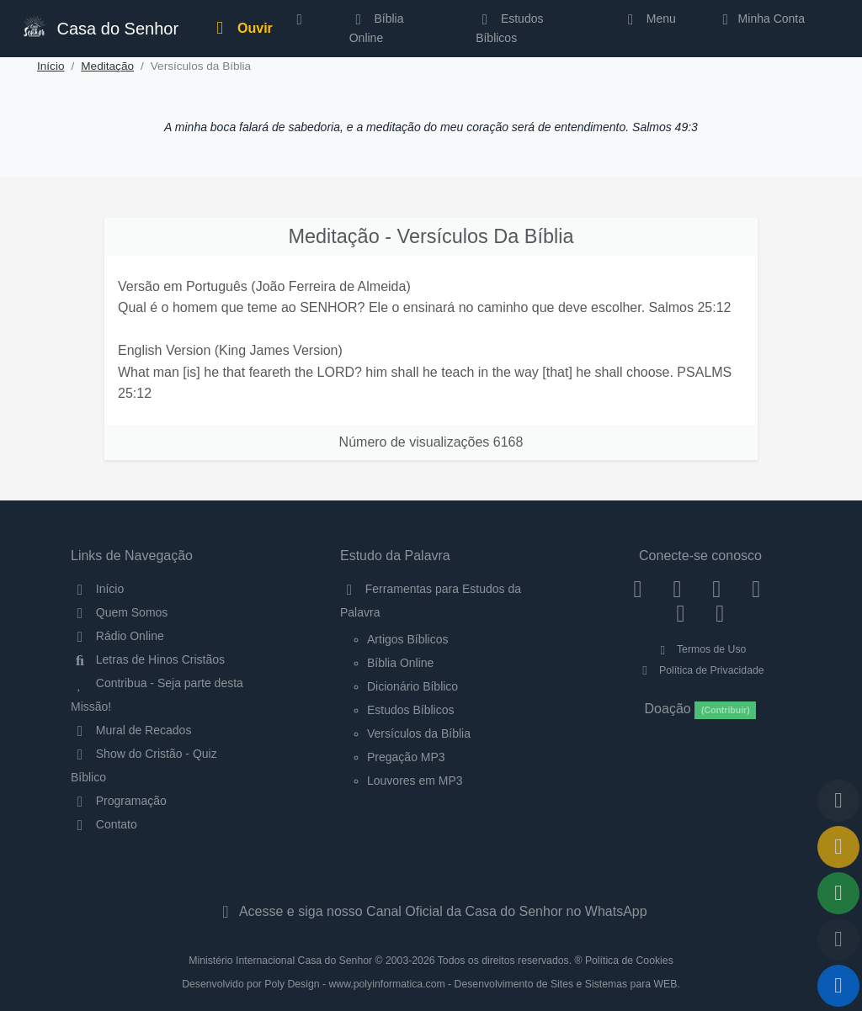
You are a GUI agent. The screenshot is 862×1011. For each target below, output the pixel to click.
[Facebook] (637, 588)
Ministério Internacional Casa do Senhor (280, 960)
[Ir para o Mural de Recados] (838, 847)
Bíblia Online (376, 28)
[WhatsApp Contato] (680, 613)
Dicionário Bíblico (412, 686)
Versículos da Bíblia (419, 733)
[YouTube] (756, 588)
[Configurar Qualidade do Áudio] (838, 939)
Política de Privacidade (700, 670)
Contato (104, 824)
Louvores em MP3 (415, 780)
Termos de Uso (701, 649)
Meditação (107, 66)
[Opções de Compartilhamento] (838, 893)
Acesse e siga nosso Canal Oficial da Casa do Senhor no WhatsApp (430, 911)
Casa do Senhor (99, 26)
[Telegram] (720, 613)
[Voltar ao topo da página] (838, 801)
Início (51, 66)
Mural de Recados (131, 730)
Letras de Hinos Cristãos (148, 659)
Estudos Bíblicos (509, 28)
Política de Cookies (629, 960)
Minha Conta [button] (760, 18)
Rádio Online (117, 636)
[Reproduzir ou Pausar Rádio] (838, 986)
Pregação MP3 (406, 757)
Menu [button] (648, 18)
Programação (119, 800)
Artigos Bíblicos (407, 639)
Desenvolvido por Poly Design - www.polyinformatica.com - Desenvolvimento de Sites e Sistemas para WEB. (431, 984)
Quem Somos (119, 612)
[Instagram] (677, 588)
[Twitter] (717, 588)
